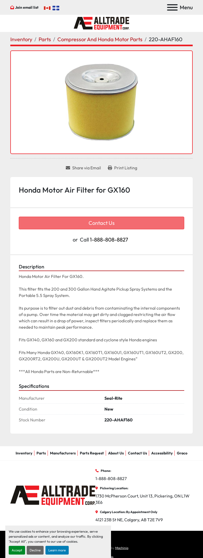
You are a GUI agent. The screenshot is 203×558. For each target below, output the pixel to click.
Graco (182, 453)
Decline (35, 550)
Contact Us (102, 223)
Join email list (27, 7)
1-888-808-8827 (109, 239)
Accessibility (162, 453)
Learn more (57, 550)
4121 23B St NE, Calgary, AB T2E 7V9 (129, 519)
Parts (41, 453)
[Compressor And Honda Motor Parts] (99, 39)
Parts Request (92, 453)
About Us (116, 453)
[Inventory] (21, 39)
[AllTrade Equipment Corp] (52, 494)
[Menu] (172, 7)
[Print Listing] (122, 168)
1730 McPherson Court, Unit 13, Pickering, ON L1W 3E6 (142, 499)
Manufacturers (63, 453)
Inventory (24, 453)
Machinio (121, 548)
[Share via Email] (83, 168)
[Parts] (45, 39)
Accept (17, 550)
